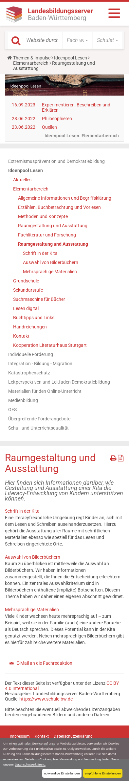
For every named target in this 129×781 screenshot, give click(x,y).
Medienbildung (23, 400)
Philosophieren (57, 118)
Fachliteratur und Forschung (47, 234)
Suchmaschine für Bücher (39, 299)
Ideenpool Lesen (70, 57)
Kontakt (21, 336)
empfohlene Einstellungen (103, 773)
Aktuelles (22, 179)
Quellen (49, 127)
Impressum (20, 736)
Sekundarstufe (28, 290)
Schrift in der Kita (40, 253)
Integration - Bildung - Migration (40, 363)
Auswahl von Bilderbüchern (50, 262)
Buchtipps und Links (33, 317)
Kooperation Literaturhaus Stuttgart (50, 345)
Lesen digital (26, 308)
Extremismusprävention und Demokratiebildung (56, 161)
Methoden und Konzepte (43, 216)
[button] (77, 40)
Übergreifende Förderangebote (39, 418)
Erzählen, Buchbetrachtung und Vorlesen (59, 207)
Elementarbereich (30, 63)
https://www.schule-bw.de (46, 699)
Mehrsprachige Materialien (50, 271)
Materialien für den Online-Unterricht (45, 391)
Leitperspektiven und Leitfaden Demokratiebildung (59, 382)
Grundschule (26, 280)
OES (12, 409)
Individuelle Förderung (30, 354)
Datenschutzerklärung (30, 764)
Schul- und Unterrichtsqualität (38, 428)
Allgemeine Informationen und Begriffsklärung (64, 198)
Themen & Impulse (31, 57)
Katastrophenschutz (29, 372)
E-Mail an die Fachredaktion (44, 663)
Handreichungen (30, 326)
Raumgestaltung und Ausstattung (52, 225)
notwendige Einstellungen (62, 773)
